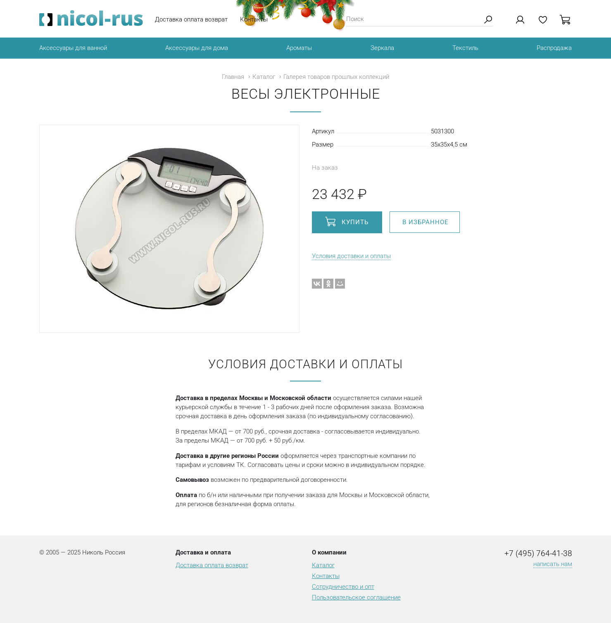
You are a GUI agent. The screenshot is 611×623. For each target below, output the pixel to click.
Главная (233, 77)
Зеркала (382, 48)
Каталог (263, 77)
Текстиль (465, 48)
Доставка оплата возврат (191, 19)
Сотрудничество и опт (343, 586)
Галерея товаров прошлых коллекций (336, 77)
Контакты (254, 19)
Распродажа (554, 48)
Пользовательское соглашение (356, 597)
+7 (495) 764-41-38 (538, 553)
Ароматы (299, 48)
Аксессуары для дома (196, 48)
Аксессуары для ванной (73, 48)
